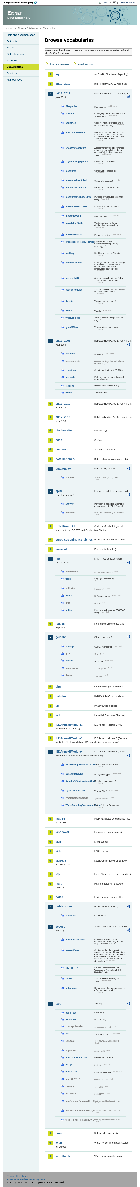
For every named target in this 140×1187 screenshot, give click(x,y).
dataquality (63, 468)
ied (57, 715)
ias (57, 705)
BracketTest (71, 1019)
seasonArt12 (72, 278)
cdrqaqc (69, 113)
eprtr (58, 491)
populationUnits (74, 223)
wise (58, 1142)
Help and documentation (21, 34)
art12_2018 (62, 93)
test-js (68, 1064)
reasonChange (73, 262)
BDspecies (71, 106)
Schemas (12, 60)
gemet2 (60, 637)
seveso (60, 926)
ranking (69, 253)
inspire (60, 818)
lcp (57, 874)
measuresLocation (75, 187)
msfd (58, 883)
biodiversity (63, 430)
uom (58, 1133)
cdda (58, 440)
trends (68, 310)
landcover (62, 832)
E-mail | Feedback (17, 1176)
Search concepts (85, 64)
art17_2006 (62, 340)
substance (71, 988)
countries (70, 123)
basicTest (70, 1012)
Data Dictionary (34, 28)
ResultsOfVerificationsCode (79, 781)
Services (12, 73)
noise (59, 897)
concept (69, 646)
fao (57, 558)
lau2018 (60, 860)
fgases (60, 623)
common (61, 449)
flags (68, 578)
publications (63, 906)
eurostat (61, 549)
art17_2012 (62, 403)
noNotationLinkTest (76, 1057)
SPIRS (68, 978)
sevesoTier (71, 967)
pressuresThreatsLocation (79, 241)
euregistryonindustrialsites (74, 539)
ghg (58, 686)
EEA (21, 2)
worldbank (62, 1156)
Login (104, 2)
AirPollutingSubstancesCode (79, 764)
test (57, 1003)
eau (67, 1033)
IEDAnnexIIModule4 (68, 751)
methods (70, 377)
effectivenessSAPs (75, 148)
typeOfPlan (71, 327)
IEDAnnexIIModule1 (68, 724)
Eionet (21, 28)
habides (60, 696)
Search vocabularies (59, 64)
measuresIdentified (76, 180)
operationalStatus (75, 939)
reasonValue (72, 950)
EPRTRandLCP (65, 526)
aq (57, 74)
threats (69, 301)
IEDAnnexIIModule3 (68, 738)
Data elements (15, 54)
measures (70, 171)
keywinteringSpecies (76, 161)
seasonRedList (73, 289)
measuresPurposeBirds (78, 197)
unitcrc (69, 610)
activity (69, 504)
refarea (69, 595)
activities (70, 353)
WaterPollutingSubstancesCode (79, 805)
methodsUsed (73, 215)
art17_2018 (62, 417)
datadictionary (65, 459)
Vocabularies (15, 66)
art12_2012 (62, 83)
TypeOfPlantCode (75, 790)
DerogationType (74, 774)
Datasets (12, 41)
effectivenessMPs (75, 132)
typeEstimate (72, 317)
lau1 (58, 841)
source (69, 660)
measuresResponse (76, 206)
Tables (10, 47)
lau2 (58, 851)
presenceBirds (73, 234)
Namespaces (14, 79)
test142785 (71, 1071)
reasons (69, 385)
